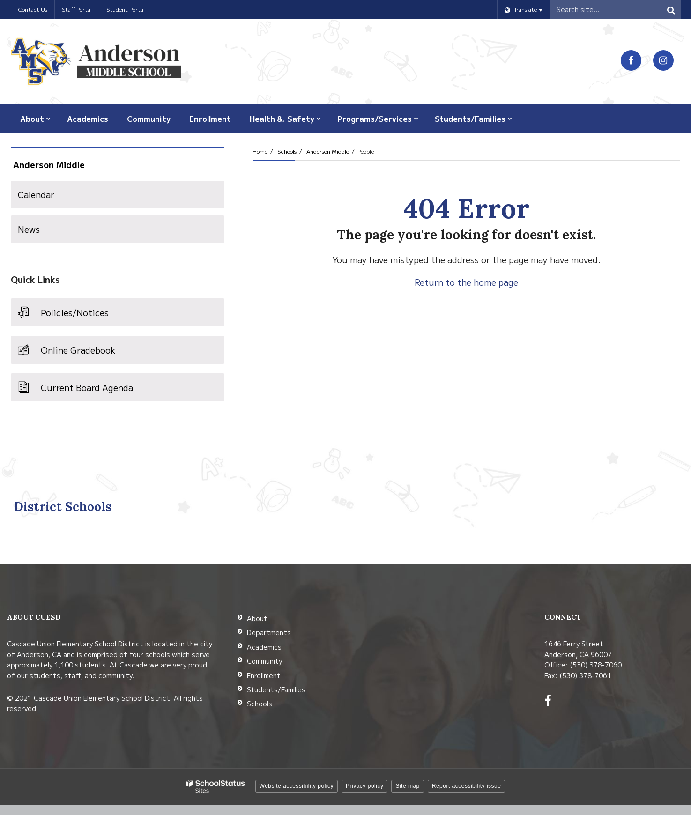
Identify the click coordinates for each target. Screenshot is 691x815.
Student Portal (125, 9)
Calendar (36, 194)
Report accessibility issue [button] (466, 786)
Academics (264, 647)
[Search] (671, 9)
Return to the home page (466, 282)
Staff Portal (77, 9)
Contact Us (32, 9)
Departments (269, 632)
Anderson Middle (327, 151)
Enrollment (264, 675)
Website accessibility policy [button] (297, 786)
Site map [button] (407, 786)
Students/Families (276, 689)
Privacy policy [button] (364, 786)
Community (264, 661)
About (257, 618)
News (29, 229)
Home (260, 151)
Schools (287, 151)
